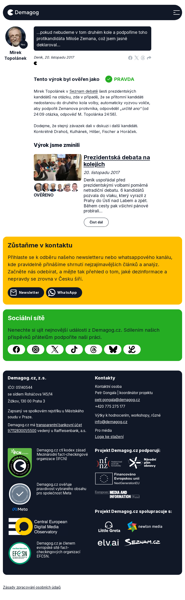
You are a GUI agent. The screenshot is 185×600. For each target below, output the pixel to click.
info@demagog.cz (111, 421)
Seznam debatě (83, 91)
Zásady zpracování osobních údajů (32, 587)
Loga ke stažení (109, 436)
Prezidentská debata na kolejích (117, 161)
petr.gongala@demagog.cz (117, 399)
